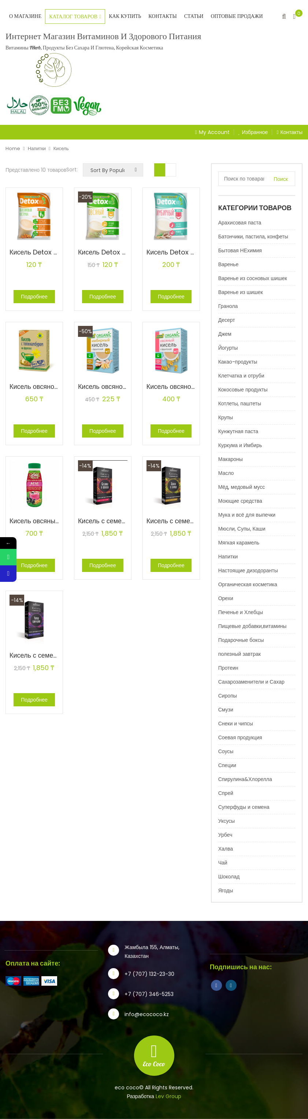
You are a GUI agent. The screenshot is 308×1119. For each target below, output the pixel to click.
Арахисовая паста (239, 222)
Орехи (225, 598)
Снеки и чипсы (235, 723)
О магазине (25, 16)
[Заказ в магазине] (113, 170)
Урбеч (225, 835)
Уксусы (226, 821)
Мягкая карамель (238, 542)
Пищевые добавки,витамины (252, 626)
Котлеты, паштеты (239, 403)
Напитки (37, 148)
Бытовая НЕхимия (240, 250)
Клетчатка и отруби (241, 375)
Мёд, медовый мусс (241, 487)
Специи (227, 765)
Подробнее (34, 296)
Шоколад (229, 876)
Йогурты (228, 348)
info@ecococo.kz (147, 1014)
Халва (225, 848)
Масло (226, 473)
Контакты (162, 16)
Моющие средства (240, 501)
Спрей (225, 793)
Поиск (281, 179)
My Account (214, 132)
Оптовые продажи (237, 16)
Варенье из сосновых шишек (252, 278)
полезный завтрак (239, 654)
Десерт (226, 320)
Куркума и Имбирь (240, 445)
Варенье (228, 264)
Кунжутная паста (238, 431)
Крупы (225, 417)
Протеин (228, 668)
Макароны (230, 459)
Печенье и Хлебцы (240, 612)
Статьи (194, 16)
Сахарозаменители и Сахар (251, 681)
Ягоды (225, 890)
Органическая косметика (247, 584)
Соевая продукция (240, 737)
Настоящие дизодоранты (248, 570)
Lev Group (168, 1096)
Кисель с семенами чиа (114, 520)
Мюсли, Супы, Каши (242, 528)
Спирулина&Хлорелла (245, 779)
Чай (222, 862)
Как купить (125, 16)
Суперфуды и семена (244, 807)
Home (12, 148)
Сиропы (227, 695)
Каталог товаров (75, 16)
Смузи (225, 709)
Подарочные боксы (241, 640)
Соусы (226, 751)
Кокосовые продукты (243, 389)
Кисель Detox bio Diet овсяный (126, 252)
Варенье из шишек (240, 292)
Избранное (253, 132)
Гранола (228, 306)
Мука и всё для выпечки (247, 514)
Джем (224, 334)
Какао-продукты (237, 361)
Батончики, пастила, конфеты (253, 236)
